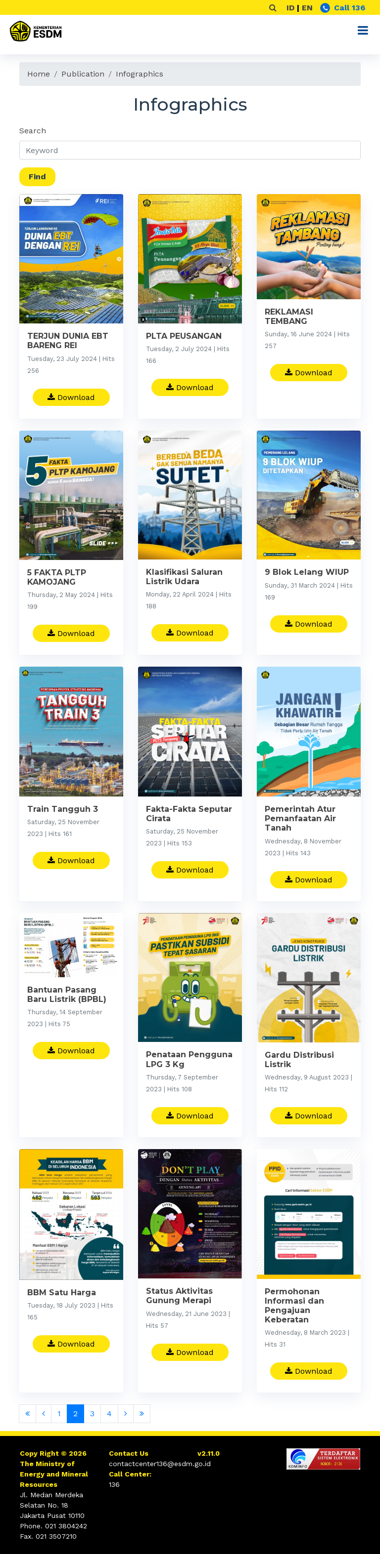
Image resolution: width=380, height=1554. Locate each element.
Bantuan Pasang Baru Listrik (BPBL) (66, 996)
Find (37, 176)
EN (307, 7)
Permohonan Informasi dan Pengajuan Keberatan (294, 1308)
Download (71, 397)
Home (38, 74)
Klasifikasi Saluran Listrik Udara (184, 578)
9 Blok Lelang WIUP (307, 574)
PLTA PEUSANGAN (184, 336)
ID (290, 7)
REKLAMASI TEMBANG (289, 316)
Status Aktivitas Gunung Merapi (179, 1297)
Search (32, 130)
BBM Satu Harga (61, 1294)
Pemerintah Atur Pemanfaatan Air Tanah (300, 820)
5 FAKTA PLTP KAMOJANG (56, 579)
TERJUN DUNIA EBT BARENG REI (67, 340)
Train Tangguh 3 (62, 811)
